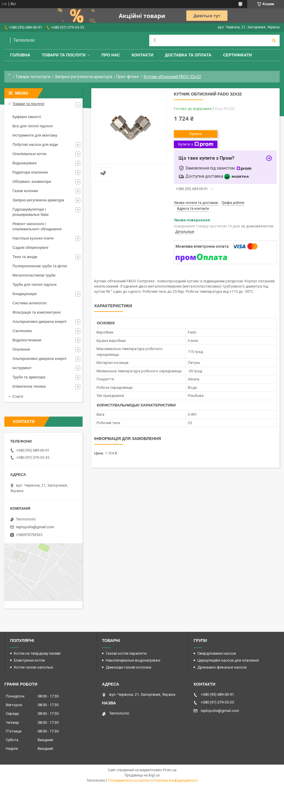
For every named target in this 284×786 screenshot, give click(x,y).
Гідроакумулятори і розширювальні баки (30, 212)
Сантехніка (22, 331)
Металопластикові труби (33, 275)
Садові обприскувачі (30, 247)
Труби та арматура (28, 377)
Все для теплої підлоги (32, 126)
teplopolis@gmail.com (35, 527)
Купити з (195, 144)
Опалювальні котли (29, 154)
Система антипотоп (29, 303)
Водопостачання (26, 340)
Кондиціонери (24, 294)
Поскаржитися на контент (129, 780)
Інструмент (22, 368)
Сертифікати (237, 55)
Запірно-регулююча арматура (83, 76)
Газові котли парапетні (126, 653)
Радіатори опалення (30, 172)
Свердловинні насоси (216, 653)
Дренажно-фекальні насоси (222, 667)
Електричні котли (29, 660)
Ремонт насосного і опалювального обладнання (36, 226)
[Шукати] (274, 40)
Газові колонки (25, 191)
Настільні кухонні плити (33, 238)
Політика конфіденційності (175, 780)
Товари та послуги (63, 55)
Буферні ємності (26, 117)
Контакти (142, 55)
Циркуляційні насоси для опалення (228, 660)
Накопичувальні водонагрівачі (133, 660)
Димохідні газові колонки (128, 667)
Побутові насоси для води (35, 144)
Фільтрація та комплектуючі (36, 312)
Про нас (110, 55)
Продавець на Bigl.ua (142, 775)
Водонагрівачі (24, 163)
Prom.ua (169, 770)
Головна (20, 55)
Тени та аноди (24, 257)
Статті (17, 396)
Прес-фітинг (127, 76)
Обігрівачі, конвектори (31, 181)
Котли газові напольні (33, 667)
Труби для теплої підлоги (34, 284)
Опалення (21, 349)
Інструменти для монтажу (34, 135)
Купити (196, 134)
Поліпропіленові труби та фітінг (40, 266)
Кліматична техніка (28, 386)
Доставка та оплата (188, 55)
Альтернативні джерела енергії (39, 321)
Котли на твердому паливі (37, 653)
